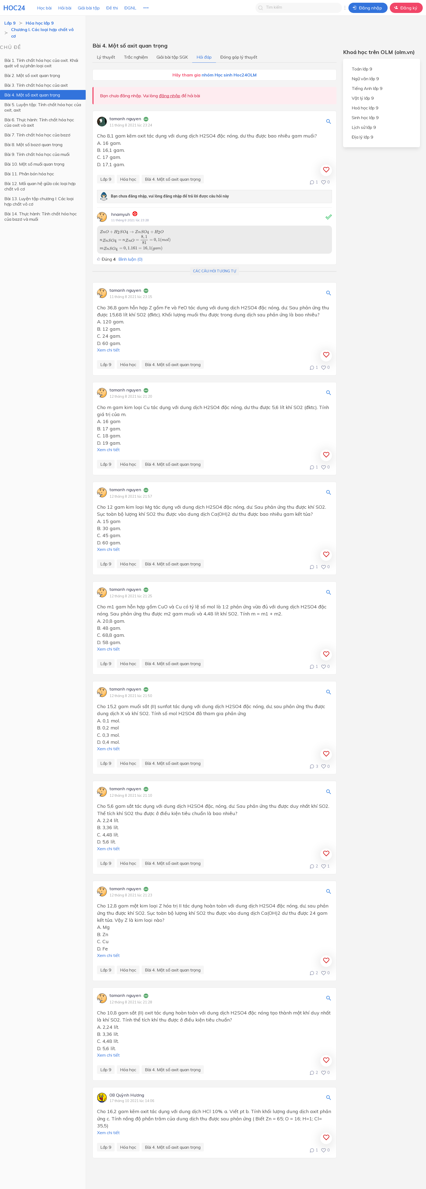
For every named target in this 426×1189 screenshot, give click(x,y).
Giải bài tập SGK (172, 57)
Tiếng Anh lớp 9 (367, 88)
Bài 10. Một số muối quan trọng (34, 164)
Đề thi (112, 8)
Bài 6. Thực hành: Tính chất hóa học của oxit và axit (39, 122)
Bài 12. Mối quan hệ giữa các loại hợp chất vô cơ (40, 186)
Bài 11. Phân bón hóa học (29, 173)
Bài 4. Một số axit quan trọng (32, 95)
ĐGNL (130, 8)
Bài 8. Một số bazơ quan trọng (33, 144)
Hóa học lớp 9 (40, 23)
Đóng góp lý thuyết (238, 57)
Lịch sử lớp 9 (364, 127)
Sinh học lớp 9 (365, 117)
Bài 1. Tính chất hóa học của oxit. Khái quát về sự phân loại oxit (41, 63)
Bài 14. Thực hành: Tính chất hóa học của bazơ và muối (40, 216)
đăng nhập (169, 95)
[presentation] (132, 232)
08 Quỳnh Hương (126, 1095)
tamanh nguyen (125, 118)
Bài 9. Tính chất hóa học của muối (36, 154)
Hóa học (128, 179)
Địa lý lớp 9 (362, 137)
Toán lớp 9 (362, 69)
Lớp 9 (10, 23)
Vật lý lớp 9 (363, 98)
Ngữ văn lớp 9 (365, 78)
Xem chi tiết (108, 350)
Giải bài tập (89, 8)
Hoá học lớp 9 (365, 107)
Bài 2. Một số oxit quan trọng (32, 75)
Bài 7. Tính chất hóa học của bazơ (37, 135)
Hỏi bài (64, 8)
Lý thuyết (106, 57)
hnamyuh (120, 214)
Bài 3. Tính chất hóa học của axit (36, 85)
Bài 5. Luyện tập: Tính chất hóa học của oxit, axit (42, 107)
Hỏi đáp (204, 57)
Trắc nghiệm (136, 57)
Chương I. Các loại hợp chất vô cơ (42, 33)
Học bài (44, 8)
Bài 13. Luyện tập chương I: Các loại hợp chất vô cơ (43, 201)
